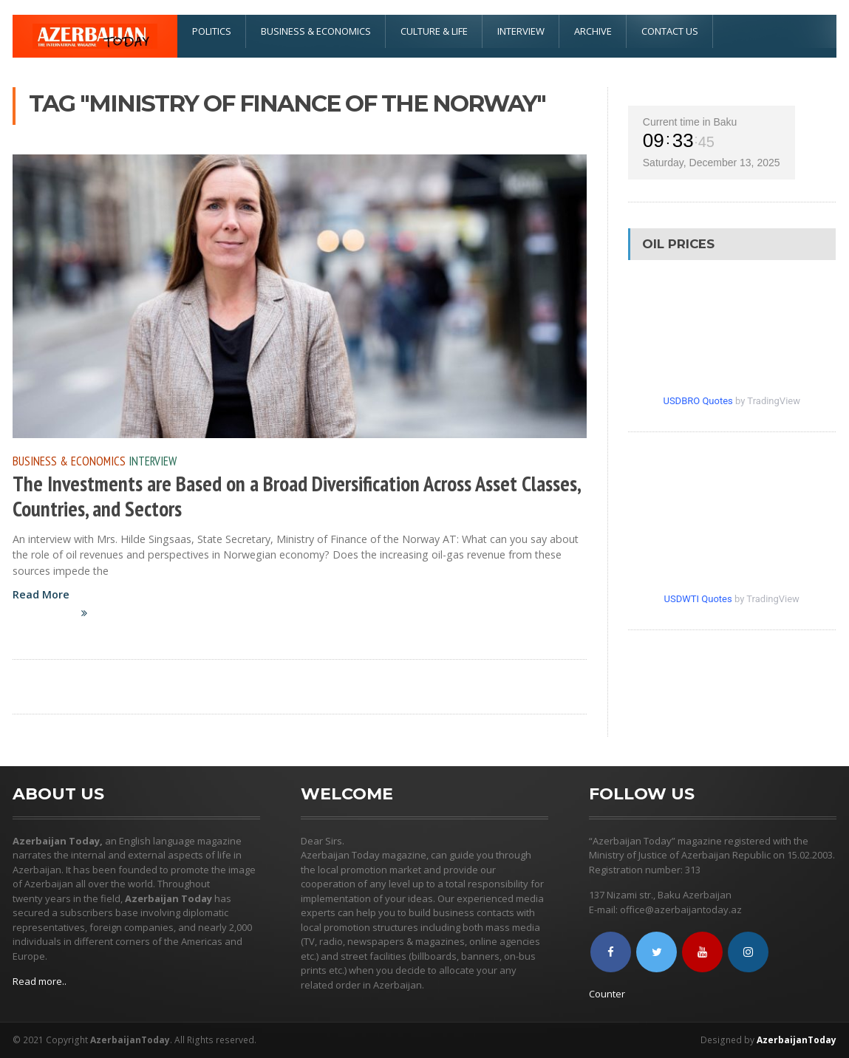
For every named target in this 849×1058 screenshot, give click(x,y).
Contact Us (669, 31)
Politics (211, 31)
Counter (607, 993)
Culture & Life (434, 31)
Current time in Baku (690, 122)
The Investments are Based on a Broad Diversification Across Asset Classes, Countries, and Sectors (296, 496)
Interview (521, 31)
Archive (593, 31)
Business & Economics (316, 31)
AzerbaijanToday (796, 1040)
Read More (58, 611)
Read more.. (40, 981)
